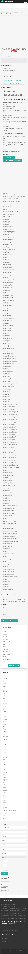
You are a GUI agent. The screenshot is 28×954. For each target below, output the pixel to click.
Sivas (4, 770)
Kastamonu (5, 736)
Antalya (4, 686)
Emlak (4, 633)
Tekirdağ (5, 772)
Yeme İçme (5, 649)
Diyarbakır (5, 709)
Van (3, 782)
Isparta (4, 728)
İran (4, 815)
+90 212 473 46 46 (7, 76)
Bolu (4, 698)
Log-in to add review (9, 621)
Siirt (3, 767)
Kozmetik (5, 634)
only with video (6, 870)
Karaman (5, 790)
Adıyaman (5, 678)
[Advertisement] (14, 32)
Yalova (4, 802)
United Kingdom (6, 659)
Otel (4, 638)
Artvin (4, 688)
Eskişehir (5, 718)
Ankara (4, 685)
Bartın (4, 797)
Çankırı (4, 704)
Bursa (4, 701)
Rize (4, 762)
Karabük (5, 804)
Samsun (4, 766)
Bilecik (4, 693)
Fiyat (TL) (4, 857)
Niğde (4, 759)
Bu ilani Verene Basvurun (12, 80)
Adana (4, 676)
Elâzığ (4, 713)
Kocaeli (4, 742)
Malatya (4, 747)
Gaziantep (5, 719)
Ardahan (5, 799)
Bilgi (3, 662)
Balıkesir (5, 691)
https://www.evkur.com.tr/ (9, 70)
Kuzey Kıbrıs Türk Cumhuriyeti (9, 810)
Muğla (4, 754)
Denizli (4, 708)
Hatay (4, 726)
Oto (3, 643)
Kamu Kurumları (6, 651)
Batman (4, 794)
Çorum (4, 706)
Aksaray (4, 787)
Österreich (5, 661)
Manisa (4, 749)
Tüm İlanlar (4, 927)
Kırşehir (4, 741)
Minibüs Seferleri (5, 890)
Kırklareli (5, 739)
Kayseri (4, 737)
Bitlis (4, 696)
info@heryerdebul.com (10, 904)
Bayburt (4, 789)
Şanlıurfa (5, 779)
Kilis (3, 805)
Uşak (4, 780)
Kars (4, 734)
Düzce (4, 808)
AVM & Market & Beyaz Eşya (9, 653)
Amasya (4, 683)
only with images (6, 869)
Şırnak (4, 795)
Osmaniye (5, 807)
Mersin (4, 729)
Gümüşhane (5, 723)
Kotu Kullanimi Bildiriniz (12, 83)
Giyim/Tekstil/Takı (7, 641)
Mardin (4, 752)
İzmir (4, 733)
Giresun (4, 721)
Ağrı (3, 681)
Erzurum (4, 716)
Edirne (4, 711)
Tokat (4, 774)
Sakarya (4, 764)
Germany (5, 657)
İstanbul (4, 731)
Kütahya (4, 746)
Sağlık (4, 644)
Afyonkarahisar (6, 680)
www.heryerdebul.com (6, 912)
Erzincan (5, 714)
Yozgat (4, 784)
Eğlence (4, 656)
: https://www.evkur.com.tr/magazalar (15, 162)
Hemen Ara (9, 157)
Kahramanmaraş (6, 751)
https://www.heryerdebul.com (8, 906)
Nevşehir (5, 757)
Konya (4, 744)
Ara (4, 873)
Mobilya (4, 631)
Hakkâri (4, 724)
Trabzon (4, 775)
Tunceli (4, 777)
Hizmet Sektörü (6, 654)
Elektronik (5, 636)
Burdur (4, 699)
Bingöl (4, 695)
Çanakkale (5, 703)
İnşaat (4, 648)
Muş (4, 756)
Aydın (4, 690)
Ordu (4, 761)
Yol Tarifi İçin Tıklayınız (13, 160)
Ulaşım (4, 646)
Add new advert (14, 665)
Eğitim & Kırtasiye (6, 639)
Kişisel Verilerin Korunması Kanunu (10, 930)
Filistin (4, 818)
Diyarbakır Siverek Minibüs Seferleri (4, 886)
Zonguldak (5, 785)
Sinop (4, 769)
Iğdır (4, 800)
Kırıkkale (5, 792)
